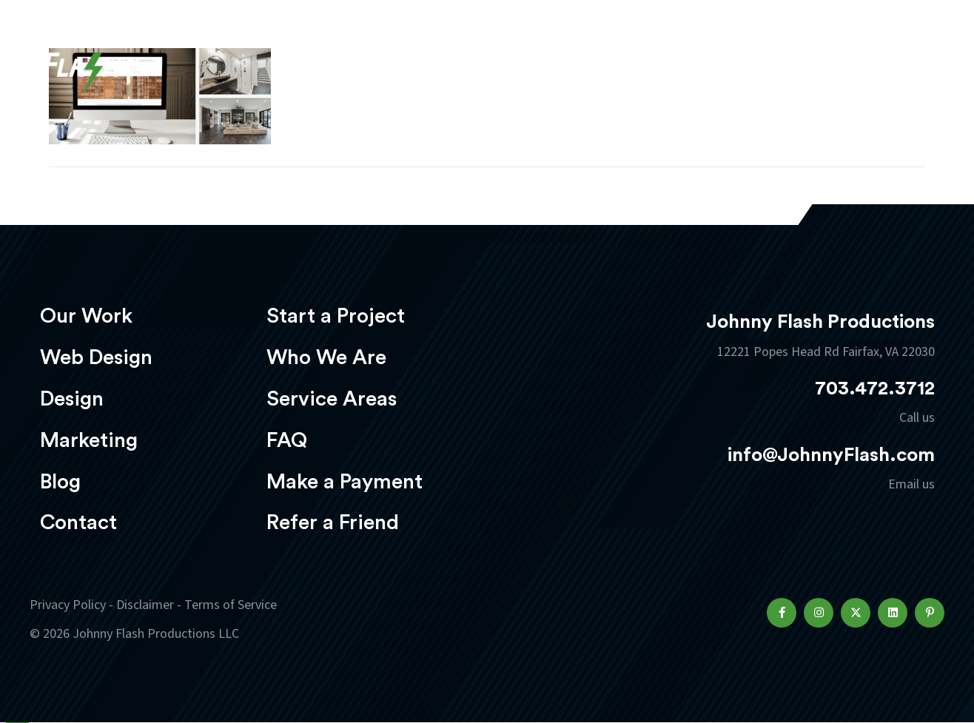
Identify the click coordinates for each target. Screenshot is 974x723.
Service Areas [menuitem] (331, 399)
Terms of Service (230, 605)
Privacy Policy (68, 605)
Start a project (857, 58)
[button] (781, 613)
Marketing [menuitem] (89, 440)
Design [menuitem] (72, 399)
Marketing (659, 56)
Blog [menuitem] (60, 481)
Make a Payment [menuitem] (344, 481)
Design (564, 56)
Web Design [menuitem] (96, 357)
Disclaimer (145, 605)
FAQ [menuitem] (286, 440)
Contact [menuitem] (78, 522)
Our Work (357, 56)
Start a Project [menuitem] (335, 316)
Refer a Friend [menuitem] (332, 522)
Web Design (467, 56)
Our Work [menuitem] (86, 316)
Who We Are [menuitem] (326, 357)
